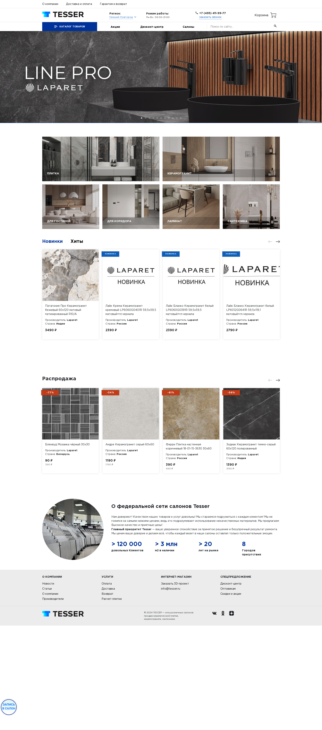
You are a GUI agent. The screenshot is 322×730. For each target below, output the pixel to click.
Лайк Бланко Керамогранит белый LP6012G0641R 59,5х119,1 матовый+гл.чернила (250, 309)
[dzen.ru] (232, 720)
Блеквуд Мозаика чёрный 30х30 (67, 548)
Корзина (261, 15)
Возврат (107, 698)
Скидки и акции (230, 698)
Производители (53, 703)
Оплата (107, 688)
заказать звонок (210, 17)
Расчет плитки (112, 703)
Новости (48, 688)
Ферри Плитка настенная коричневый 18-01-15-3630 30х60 (189, 550)
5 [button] (157, 118)
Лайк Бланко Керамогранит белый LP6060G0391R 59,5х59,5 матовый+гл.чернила (190, 309)
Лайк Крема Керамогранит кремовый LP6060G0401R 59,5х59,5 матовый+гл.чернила (131, 309)
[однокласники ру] (224, 720)
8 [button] (169, 118)
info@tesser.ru (170, 693)
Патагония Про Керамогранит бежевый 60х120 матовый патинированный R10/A (66, 309)
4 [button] (153, 118)
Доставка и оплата (79, 3)
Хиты (78, 241)
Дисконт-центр (152, 26)
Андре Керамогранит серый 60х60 (130, 548)
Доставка (108, 693)
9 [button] (173, 118)
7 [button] (165, 118)
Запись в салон (8, 706)
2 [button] (145, 118)
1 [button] (141, 118)
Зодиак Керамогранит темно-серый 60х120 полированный (251, 550)
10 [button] (176, 118)
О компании (50, 3)
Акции (115, 26)
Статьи (47, 693)
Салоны (188, 26)
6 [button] (161, 118)
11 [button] (180, 118)
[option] (161, 77)
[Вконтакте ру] (215, 720)
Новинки (53, 241)
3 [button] (149, 118)
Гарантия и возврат (113, 3)
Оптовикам (228, 693)
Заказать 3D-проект (175, 688)
